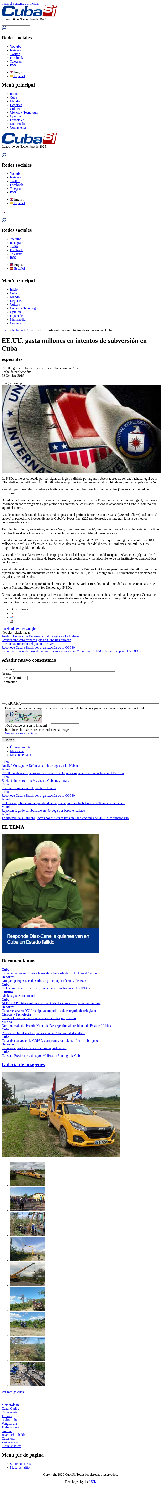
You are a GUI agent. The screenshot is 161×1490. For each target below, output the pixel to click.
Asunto (7, 673)
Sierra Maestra (11, 1449)
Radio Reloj (10, 1423)
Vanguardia (9, 1426)
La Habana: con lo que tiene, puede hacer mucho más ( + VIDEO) (46, 991)
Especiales (17, 120)
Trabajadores (10, 1430)
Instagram (16, 50)
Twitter (15, 54)
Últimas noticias (21, 750)
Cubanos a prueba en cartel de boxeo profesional (34, 1051)
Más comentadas (21, 758)
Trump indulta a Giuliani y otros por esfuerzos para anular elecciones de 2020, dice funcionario (65, 821)
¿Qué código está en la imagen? (27, 728)
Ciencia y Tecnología (24, 112)
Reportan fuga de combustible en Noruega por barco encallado (43, 813)
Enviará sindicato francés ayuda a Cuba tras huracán (36, 640)
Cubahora (8, 1441)
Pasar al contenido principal (20, 3)
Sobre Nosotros (20, 1467)
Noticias (17, 330)
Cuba (13, 97)
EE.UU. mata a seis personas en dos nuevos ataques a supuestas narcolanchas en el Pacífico (63, 776)
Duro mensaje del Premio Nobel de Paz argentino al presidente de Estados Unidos (56, 1028)
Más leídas (17, 754)
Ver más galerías (13, 1395)
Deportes (16, 105)
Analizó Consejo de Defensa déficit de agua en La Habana (40, 636)
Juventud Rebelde (13, 1438)
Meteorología (11, 1408)
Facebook (16, 57)
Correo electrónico (14, 678)
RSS (13, 65)
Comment (9, 682)
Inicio (14, 93)
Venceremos (10, 1445)
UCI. (92, 1484)
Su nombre (9, 669)
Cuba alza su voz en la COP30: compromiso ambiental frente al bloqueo (50, 1043)
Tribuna (7, 1419)
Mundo (15, 101)
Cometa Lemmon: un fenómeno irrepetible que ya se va (39, 1021)
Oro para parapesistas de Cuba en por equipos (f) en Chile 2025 (44, 984)
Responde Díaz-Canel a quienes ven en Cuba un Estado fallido (43, 1036)
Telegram (16, 61)
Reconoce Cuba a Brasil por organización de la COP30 (38, 647)
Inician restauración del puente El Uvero (29, 643)
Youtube (15, 46)
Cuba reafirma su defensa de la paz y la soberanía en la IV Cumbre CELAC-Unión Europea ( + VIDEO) (71, 651)
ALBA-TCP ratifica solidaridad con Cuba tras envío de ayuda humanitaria (51, 1006)
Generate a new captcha (21, 736)
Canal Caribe (10, 1411)
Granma (7, 1434)
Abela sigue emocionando (19, 999)
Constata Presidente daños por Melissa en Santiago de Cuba (41, 1058)
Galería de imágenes (23, 1067)
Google (31, 628)
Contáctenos (18, 127)
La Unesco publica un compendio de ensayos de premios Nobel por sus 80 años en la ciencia (63, 806)
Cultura (15, 108)
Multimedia (18, 123)
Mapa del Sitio (20, 1470)
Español (17, 76)
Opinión (15, 116)
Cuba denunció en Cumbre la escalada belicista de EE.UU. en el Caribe (49, 976)
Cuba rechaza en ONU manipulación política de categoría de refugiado (49, 1014)
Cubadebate (9, 1415)
